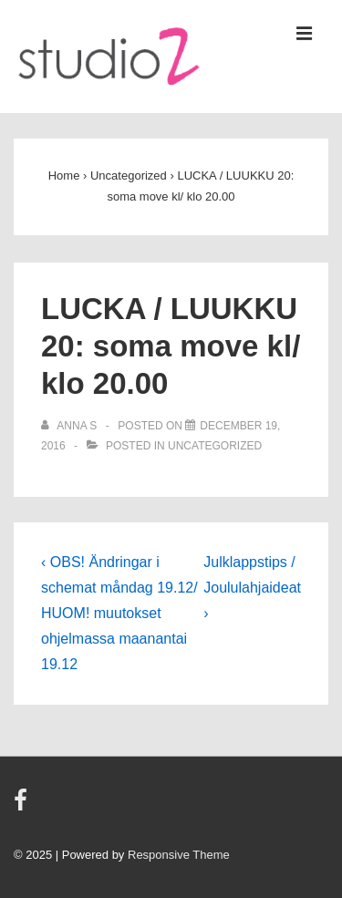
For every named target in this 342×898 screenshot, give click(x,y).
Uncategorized (215, 445)
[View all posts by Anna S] (70, 425)
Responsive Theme (179, 855)
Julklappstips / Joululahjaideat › (252, 587)
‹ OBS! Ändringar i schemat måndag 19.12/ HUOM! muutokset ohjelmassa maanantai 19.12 (119, 613)
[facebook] (23, 806)
